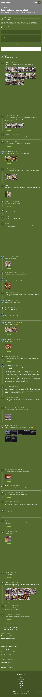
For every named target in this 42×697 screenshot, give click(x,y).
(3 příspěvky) (7, 662)
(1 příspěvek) (7, 633)
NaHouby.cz (5, 2)
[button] (36, 2)
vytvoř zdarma (14, 27)
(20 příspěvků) (9, 635)
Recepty (21, 683)
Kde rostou (21, 679)
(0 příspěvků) (8, 651)
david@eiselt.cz (24, 693)
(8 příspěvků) (8, 659)
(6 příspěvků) (7, 667)
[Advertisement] (21, 101)
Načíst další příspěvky (7, 624)
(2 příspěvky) (8, 638)
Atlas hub (21, 681)
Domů (21, 677)
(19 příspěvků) (8, 649)
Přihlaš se (3, 27)
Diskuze (21, 685)
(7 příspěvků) (9, 641)
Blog (21, 687)
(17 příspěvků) (9, 646)
